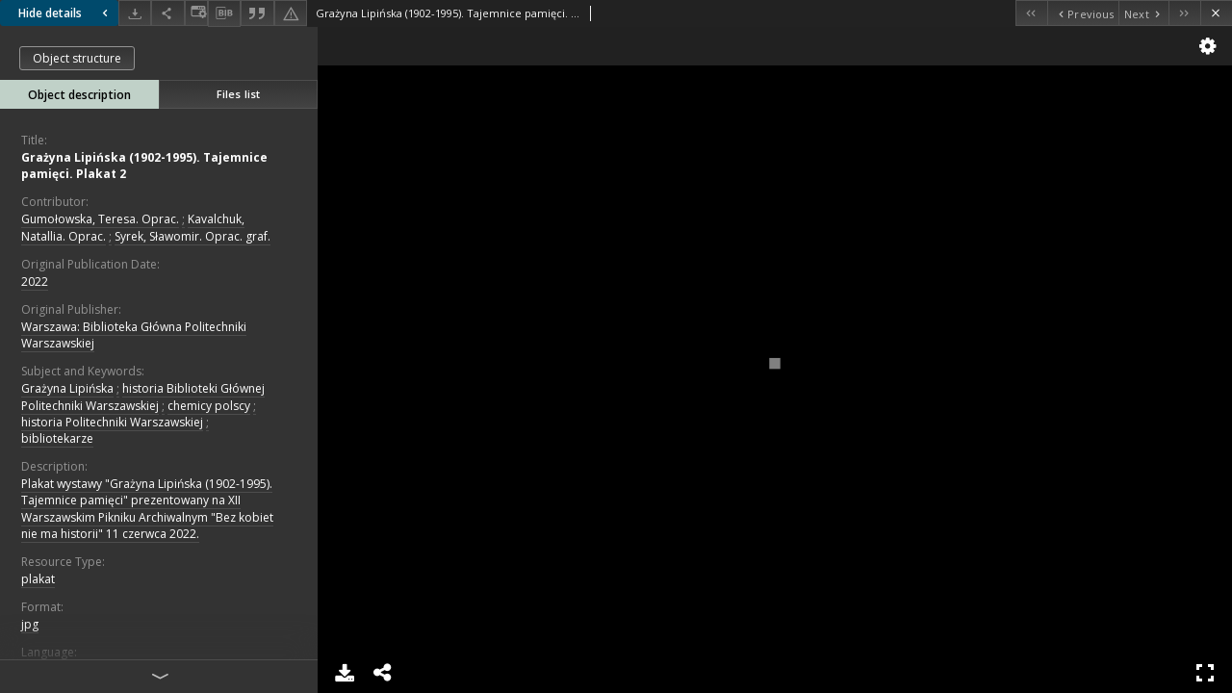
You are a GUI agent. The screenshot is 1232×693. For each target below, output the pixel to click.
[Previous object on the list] (1082, 13)
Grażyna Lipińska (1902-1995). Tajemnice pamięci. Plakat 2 (144, 165)
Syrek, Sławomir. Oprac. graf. (192, 236)
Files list (238, 94)
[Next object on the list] (1143, 13)
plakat (38, 579)
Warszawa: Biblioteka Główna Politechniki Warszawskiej (133, 335)
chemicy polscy (208, 406)
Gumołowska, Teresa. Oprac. (100, 219)
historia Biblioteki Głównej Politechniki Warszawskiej (143, 396)
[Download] (134, 13)
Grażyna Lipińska (67, 388)
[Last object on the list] (1184, 13)
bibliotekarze (57, 438)
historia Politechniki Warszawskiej (112, 422)
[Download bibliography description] (224, 13)
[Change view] (196, 13)
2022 (34, 281)
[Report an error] (290, 13)
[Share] (167, 13)
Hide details (65, 13)
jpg (29, 624)
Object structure (77, 58)
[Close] (1216, 13)
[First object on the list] (1031, 13)
